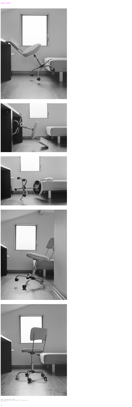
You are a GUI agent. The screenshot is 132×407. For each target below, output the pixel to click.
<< (1, 405)
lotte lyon (5, 3)
